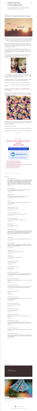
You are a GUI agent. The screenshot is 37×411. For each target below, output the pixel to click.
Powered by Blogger (18, 406)
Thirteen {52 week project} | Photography (13, 166)
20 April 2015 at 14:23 (10, 269)
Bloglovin (20, 141)
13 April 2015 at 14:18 (10, 204)
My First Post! (12, 371)
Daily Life (8, 173)
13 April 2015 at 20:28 (10, 215)
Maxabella (9, 237)
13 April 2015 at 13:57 (10, 198)
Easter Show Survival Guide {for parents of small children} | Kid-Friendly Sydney (19, 164)
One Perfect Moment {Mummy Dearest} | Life (14, 165)
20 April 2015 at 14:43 (10, 288)
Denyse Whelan (10, 178)
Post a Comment (9, 400)
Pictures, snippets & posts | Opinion (12, 167)
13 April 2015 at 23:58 (10, 240)
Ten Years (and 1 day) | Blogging (14, 398)
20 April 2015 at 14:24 (10, 282)
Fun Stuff (10, 173)
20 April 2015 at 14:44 (11, 300)
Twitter (15, 141)
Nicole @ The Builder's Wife (12, 207)
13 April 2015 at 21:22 (10, 221)
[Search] (31, 3)
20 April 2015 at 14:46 (10, 325)
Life (15, 173)
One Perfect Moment (19, 173)
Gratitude (13, 173)
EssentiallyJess (10, 194)
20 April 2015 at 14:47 (10, 330)
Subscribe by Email (18, 145)
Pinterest (27, 141)
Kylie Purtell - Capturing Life (15, 4)
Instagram (18, 143)
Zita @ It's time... (10, 250)
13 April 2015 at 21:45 (10, 226)
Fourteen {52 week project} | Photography (13, 163)
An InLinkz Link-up (18, 132)
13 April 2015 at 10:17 (10, 185)
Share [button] (8, 372)
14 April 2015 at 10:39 (10, 247)
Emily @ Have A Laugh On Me (13, 212)
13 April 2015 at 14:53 (10, 210)
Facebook (8, 141)
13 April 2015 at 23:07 (10, 234)
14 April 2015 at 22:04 (10, 258)
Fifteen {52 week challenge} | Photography (13, 160)
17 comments (12, 372)
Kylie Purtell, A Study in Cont (12, 261)
